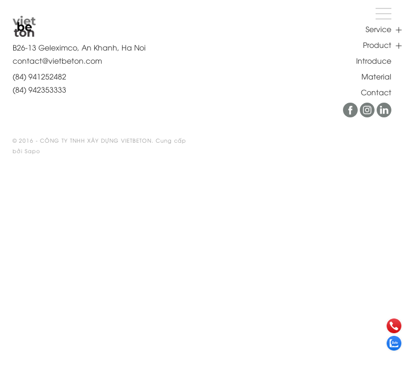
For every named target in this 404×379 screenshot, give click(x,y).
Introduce (373, 60)
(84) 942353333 (39, 89)
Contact (376, 92)
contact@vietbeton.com (57, 60)
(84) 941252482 (39, 76)
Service (378, 29)
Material (376, 76)
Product (377, 44)
